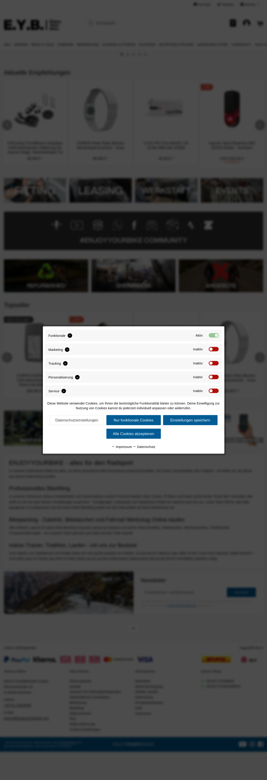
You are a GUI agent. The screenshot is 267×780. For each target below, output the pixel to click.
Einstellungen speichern (190, 420)
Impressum (122, 447)
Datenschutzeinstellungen (76, 420)
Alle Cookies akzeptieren (133, 434)
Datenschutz (144, 447)
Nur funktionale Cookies (134, 420)
